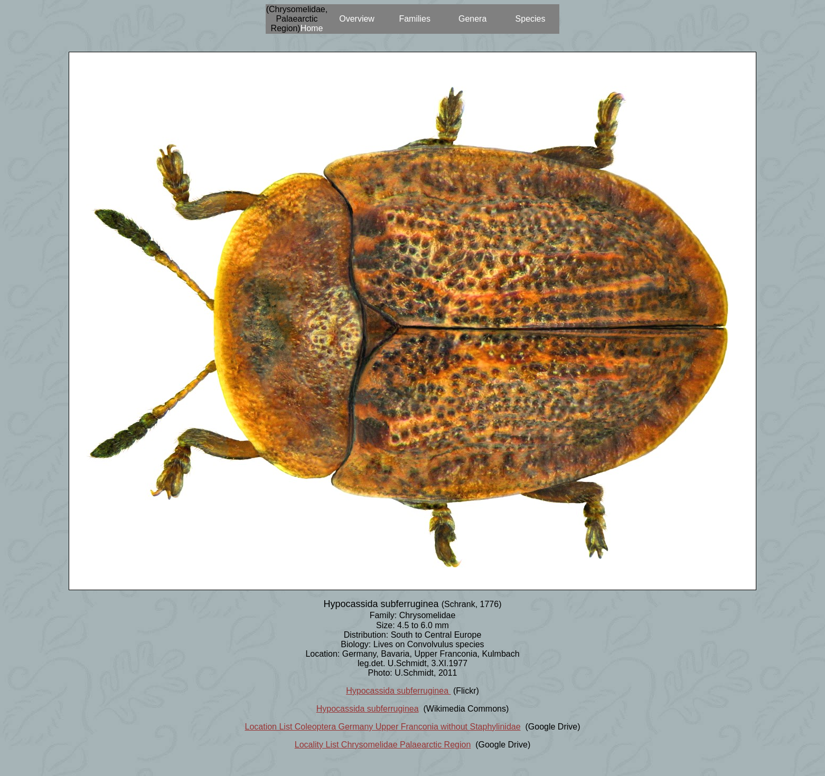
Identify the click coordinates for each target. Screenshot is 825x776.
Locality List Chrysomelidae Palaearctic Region (383, 744)
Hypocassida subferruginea (398, 690)
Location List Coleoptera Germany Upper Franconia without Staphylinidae (383, 726)
